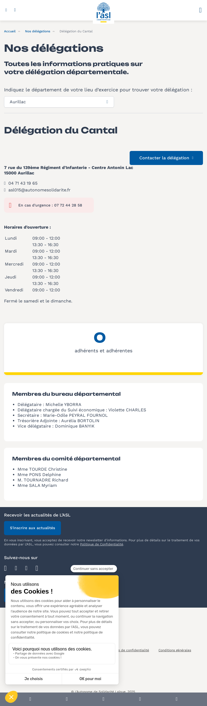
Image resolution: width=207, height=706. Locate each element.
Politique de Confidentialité (101, 544)
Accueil (10, 31)
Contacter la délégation (166, 157)
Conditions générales (174, 650)
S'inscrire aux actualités (32, 528)
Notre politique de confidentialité (122, 650)
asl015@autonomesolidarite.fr (39, 189)
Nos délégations (37, 31)
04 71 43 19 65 (22, 183)
